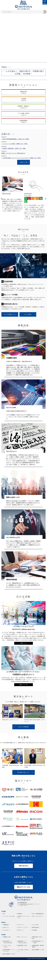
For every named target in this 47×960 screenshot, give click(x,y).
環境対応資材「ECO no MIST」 (37, 937)
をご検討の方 (23, 92)
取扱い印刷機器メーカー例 (38, 949)
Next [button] (45, 198)
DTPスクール (20, 930)
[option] (12, 194)
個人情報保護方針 (22, 902)
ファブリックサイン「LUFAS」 (7, 946)
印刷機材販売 (6, 924)
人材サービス (6, 927)
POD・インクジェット (22, 936)
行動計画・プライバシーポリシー (23, 917)
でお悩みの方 (23, 114)
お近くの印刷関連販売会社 (38, 913)
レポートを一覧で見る (23, 726)
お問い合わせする (23, 865)
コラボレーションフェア (22, 927)
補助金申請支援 (6, 193)
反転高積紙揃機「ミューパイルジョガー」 (9, 950)
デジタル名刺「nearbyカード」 (23, 950)
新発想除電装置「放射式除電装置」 (38, 946)
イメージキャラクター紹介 (9, 916)
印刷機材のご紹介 (7, 936)
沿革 (4, 913)
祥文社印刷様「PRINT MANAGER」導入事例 (34, 766)
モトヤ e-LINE (35, 924)
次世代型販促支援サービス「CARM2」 (38, 942)
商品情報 (3, 934)
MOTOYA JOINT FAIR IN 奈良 (34, 720)
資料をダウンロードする (23, 887)
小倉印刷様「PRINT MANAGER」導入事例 (12, 766)
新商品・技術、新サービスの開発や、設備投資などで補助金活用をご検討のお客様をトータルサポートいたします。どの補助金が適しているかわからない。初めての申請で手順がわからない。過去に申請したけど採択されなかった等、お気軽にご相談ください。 (12, 205)
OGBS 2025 (10, 719)
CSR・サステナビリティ (37, 916)
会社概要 (3, 911)
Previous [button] (1, 198)
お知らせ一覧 (25, 162)
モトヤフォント (20, 924)
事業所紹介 (19, 913)
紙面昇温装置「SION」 (22, 945)
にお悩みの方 (23, 99)
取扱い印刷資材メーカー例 (9, 953)
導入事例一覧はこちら (24, 772)
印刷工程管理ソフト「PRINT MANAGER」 (8, 942)
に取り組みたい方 (23, 106)
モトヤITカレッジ (7, 930)
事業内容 (3, 922)
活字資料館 (34, 930)
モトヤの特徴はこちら (10, 314)
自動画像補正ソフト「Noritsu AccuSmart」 (22, 942)
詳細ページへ (23, 643)
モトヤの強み (27, 314)
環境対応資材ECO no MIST (27, 194)
